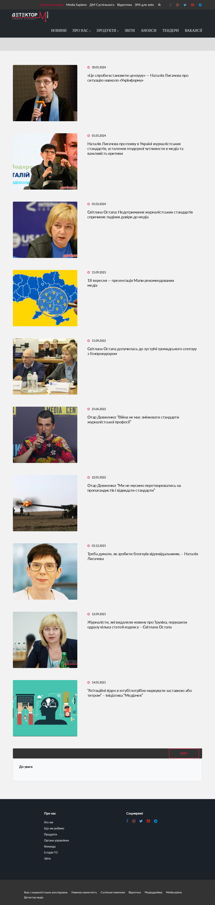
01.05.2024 (99, 135)
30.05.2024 (99, 67)
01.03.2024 (99, 204)
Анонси (148, 31)
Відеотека (124, 4)
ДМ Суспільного (102, 4)
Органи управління (56, 840)
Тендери (170, 31)
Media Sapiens (76, 4)
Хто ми (48, 822)
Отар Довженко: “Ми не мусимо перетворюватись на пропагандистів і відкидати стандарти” (134, 488)
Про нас (80, 31)
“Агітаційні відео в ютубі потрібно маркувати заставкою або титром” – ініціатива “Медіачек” (139, 693)
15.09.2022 (99, 340)
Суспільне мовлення (113, 892)
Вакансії (193, 31)
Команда (50, 846)
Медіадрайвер (153, 892)
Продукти (106, 31)
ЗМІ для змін (144, 4)
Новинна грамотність (84, 892)
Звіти (130, 31)
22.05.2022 (99, 477)
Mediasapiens (174, 892)
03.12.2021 (99, 545)
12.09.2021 (99, 614)
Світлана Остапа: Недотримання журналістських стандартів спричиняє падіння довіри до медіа (140, 214)
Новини (58, 31)
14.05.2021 (99, 682)
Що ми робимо (54, 828)
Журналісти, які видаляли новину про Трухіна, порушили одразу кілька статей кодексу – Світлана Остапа (137, 624)
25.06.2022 (99, 409)
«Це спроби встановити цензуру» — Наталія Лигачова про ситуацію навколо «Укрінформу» (137, 77)
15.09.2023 (99, 272)
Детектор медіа (51, 4)
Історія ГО (51, 852)
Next (183, 753)
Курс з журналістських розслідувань (46, 892)
